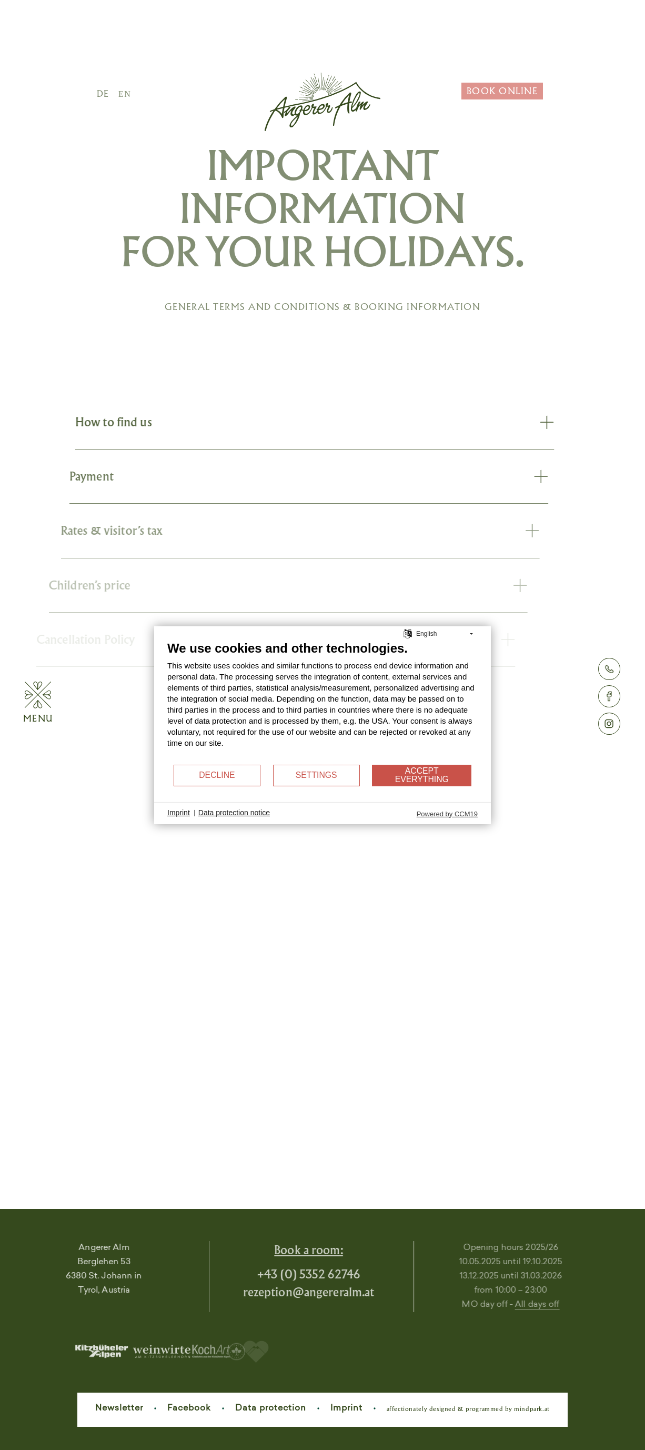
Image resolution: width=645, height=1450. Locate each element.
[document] (322, 702)
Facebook (189, 1408)
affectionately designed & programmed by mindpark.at (468, 1409)
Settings (316, 775)
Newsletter (119, 1408)
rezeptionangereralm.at (277, 1291)
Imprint (346, 1408)
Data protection (270, 1408)
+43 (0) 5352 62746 (277, 1274)
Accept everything (422, 775)
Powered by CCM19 (447, 813)
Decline (217, 775)
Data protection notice (234, 812)
